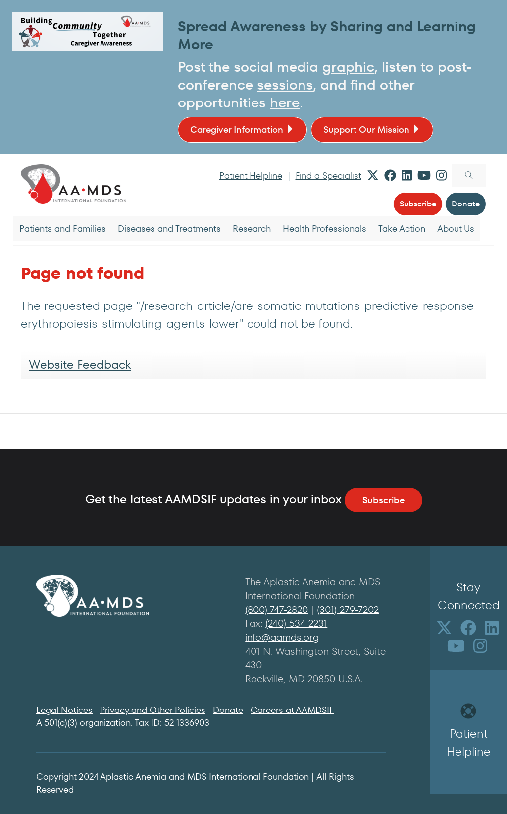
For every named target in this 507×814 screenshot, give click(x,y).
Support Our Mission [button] (372, 129)
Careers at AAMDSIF (292, 710)
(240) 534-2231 (296, 623)
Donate (228, 710)
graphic (348, 67)
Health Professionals (324, 228)
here (285, 102)
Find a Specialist (328, 175)
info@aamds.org (282, 637)
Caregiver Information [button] (242, 129)
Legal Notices (64, 710)
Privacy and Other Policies (152, 710)
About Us (455, 228)
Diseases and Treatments (169, 228)
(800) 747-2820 (276, 609)
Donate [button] (466, 203)
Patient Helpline (250, 175)
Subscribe (383, 500)
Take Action (401, 228)
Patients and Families (62, 228)
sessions (285, 85)
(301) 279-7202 (348, 609)
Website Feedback (80, 364)
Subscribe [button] (418, 203)
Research (252, 228)
